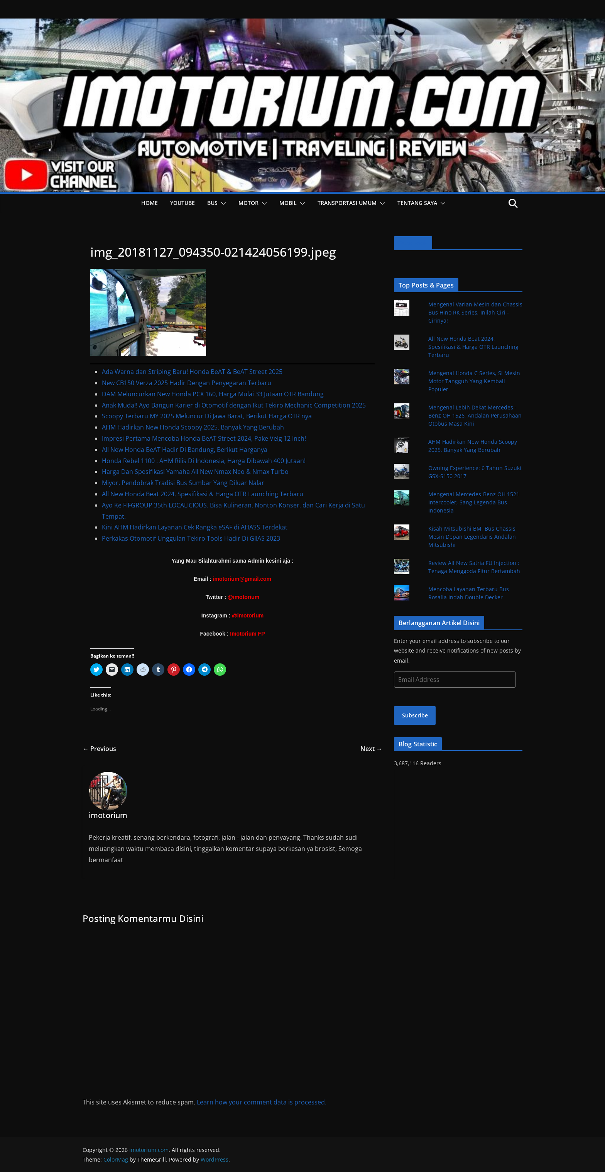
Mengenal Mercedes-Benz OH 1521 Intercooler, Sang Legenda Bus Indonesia (473, 502)
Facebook (413, 243)
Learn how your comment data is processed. (261, 1102)
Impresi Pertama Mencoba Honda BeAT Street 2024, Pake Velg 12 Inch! (204, 438)
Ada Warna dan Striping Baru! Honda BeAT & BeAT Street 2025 (192, 371)
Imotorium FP (247, 634)
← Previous (99, 748)
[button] (222, 203)
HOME (149, 202)
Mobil (288, 202)
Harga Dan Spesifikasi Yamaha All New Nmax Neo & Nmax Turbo (195, 471)
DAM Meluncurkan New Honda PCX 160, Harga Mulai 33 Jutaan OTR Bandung (213, 394)
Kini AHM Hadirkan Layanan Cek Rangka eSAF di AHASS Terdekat (194, 527)
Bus (212, 202)
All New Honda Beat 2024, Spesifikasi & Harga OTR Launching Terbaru (202, 494)
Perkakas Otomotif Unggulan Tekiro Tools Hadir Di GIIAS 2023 (191, 538)
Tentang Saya (417, 202)
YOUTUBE (182, 202)
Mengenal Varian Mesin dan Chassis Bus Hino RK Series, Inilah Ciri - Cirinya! (475, 312)
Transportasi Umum (347, 202)
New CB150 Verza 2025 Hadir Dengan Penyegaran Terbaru (186, 383)
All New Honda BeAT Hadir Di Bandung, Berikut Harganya (184, 449)
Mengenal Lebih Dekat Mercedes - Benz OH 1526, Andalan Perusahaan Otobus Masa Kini (475, 415)
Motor (248, 202)
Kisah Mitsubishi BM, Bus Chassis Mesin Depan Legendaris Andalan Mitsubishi (472, 536)
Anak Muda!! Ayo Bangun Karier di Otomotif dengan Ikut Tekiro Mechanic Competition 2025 (234, 405)
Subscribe (415, 715)
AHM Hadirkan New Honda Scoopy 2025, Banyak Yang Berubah (193, 427)
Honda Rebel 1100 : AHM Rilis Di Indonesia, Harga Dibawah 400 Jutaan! (204, 461)
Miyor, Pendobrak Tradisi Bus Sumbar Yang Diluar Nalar (183, 483)
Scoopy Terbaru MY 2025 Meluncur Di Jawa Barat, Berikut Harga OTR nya (207, 416)
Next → (371, 748)
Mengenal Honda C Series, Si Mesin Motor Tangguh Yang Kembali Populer (474, 381)
